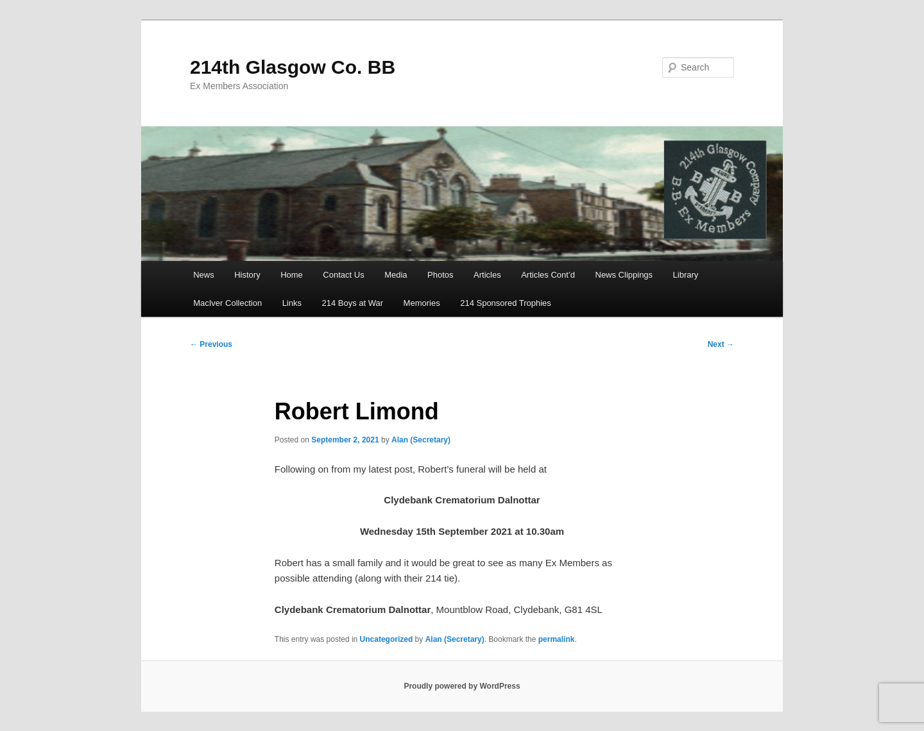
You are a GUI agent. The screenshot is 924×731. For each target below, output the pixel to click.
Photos (440, 275)
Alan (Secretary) (420, 439)
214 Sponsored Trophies (505, 303)
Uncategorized (386, 639)
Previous (211, 344)
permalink (556, 639)
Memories (422, 303)
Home (291, 275)
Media (395, 275)
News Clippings (624, 275)
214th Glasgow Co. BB (292, 67)
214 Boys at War (352, 303)
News (203, 275)
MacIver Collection (227, 303)
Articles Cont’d (548, 275)
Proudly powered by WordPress (462, 686)
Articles (487, 275)
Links (292, 303)
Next (721, 344)
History (247, 275)
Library (686, 275)
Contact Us (343, 275)
